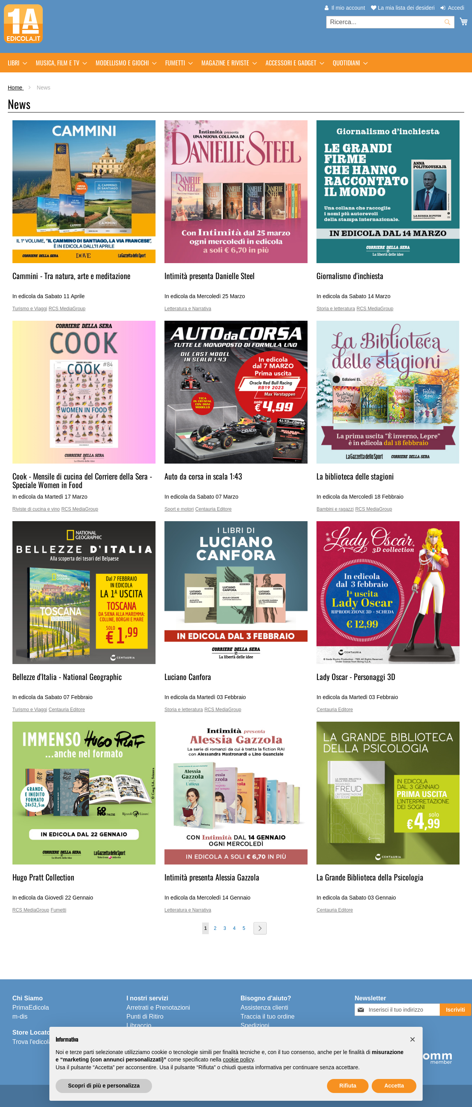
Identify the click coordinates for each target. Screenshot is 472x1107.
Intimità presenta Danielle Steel (209, 275)
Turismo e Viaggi (29, 308)
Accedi (456, 8)
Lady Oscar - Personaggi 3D (355, 676)
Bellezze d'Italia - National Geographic (67, 676)
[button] (412, 1039)
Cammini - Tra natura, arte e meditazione (71, 275)
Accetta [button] (394, 1085)
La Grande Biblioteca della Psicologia (369, 877)
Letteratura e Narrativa (187, 308)
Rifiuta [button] (348, 1085)
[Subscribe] (455, 1009)
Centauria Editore (213, 509)
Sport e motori (179, 509)
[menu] (236, 62)
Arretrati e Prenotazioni (158, 1007)
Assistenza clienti (264, 1007)
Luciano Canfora (187, 676)
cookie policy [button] (238, 1059)
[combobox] (390, 22)
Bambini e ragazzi (334, 509)
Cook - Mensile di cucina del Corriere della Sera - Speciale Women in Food (82, 480)
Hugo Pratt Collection (43, 877)
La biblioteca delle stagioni (355, 476)
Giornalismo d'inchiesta (349, 275)
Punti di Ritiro (144, 1016)
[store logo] (23, 23)
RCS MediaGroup (67, 308)
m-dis (20, 1016)
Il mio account (348, 8)
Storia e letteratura (335, 308)
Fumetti (58, 910)
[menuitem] (15, 62)
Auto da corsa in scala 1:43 (203, 476)
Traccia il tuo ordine (268, 1016)
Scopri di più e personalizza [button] (104, 1085)
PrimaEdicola (30, 1007)
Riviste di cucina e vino (36, 509)
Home (16, 87)
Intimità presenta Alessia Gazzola (211, 877)
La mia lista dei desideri (403, 8)
